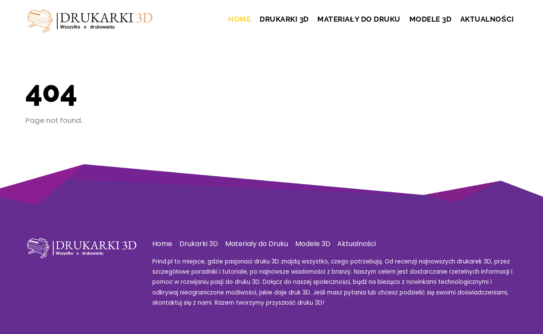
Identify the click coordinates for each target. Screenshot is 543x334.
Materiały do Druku (358, 19)
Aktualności (487, 19)
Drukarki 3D (284, 19)
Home (239, 19)
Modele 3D (430, 19)
